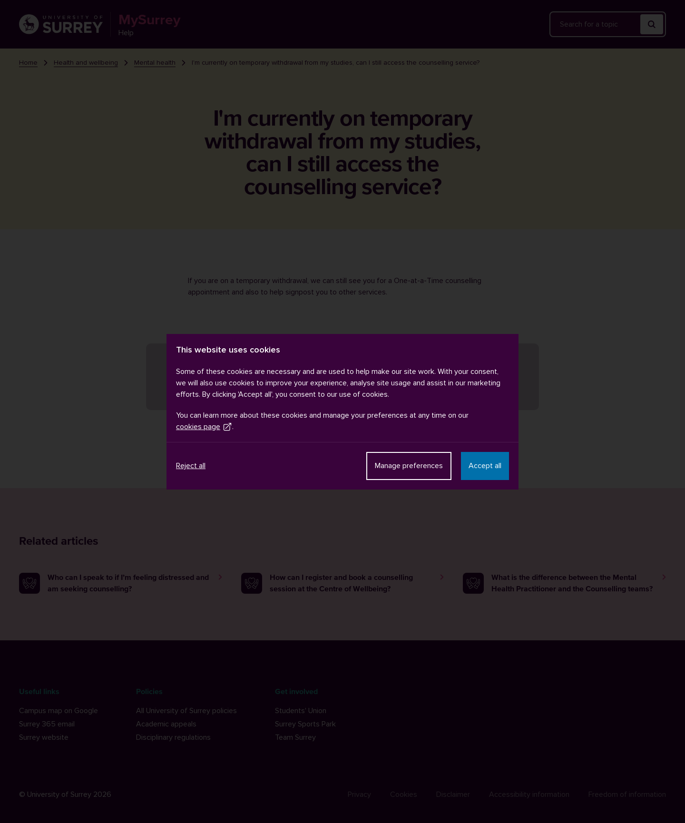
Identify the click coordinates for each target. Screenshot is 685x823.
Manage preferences (409, 465)
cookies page (204, 426)
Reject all (191, 465)
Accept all (485, 465)
